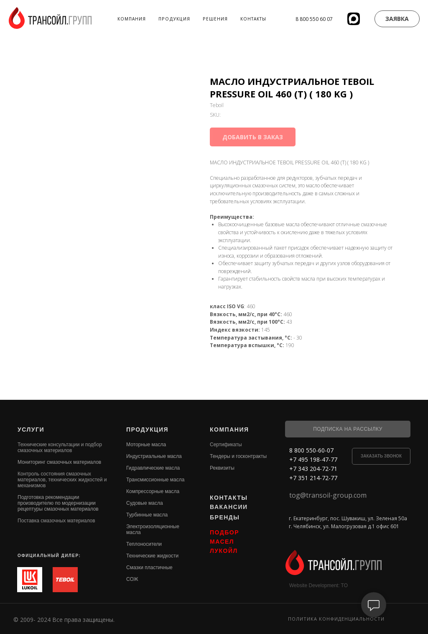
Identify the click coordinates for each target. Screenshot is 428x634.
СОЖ (132, 579)
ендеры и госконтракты (240, 456)
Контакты (253, 19)
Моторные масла (146, 444)
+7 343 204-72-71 (313, 469)
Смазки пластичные (149, 567)
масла (133, 532)
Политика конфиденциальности (336, 619)
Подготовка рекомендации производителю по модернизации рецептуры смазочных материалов (58, 503)
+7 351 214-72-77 (313, 478)
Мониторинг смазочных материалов (59, 462)
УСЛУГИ (31, 429)
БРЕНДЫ (225, 517)
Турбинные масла (147, 515)
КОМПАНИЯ (229, 429)
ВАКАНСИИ (229, 507)
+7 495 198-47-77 (313, 459)
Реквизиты (222, 468)
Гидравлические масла (153, 468)
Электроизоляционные (152, 526)
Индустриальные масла (154, 456)
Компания (131, 19)
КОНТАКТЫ (228, 497)
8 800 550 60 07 (314, 19)
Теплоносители (144, 544)
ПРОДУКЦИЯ (147, 429)
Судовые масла (144, 503)
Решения (215, 19)
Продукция (174, 19)
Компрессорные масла (152, 491)
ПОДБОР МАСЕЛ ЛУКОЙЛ (224, 541)
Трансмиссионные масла (155, 480)
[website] (353, 19)
